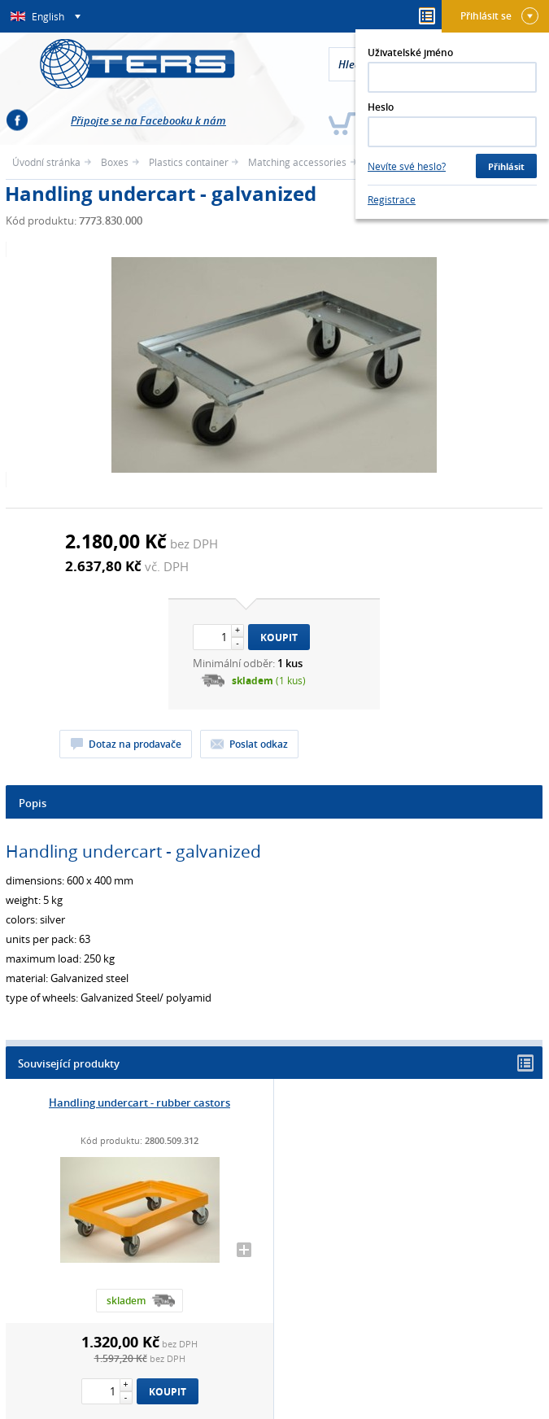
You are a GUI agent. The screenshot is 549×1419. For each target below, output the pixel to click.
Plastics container (189, 161)
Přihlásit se (499, 15)
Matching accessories (297, 161)
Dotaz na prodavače (135, 744)
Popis (32, 803)
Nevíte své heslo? (407, 165)
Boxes (115, 161)
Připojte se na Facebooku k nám (148, 120)
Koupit (279, 637)
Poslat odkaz (258, 744)
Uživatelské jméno (410, 52)
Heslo (381, 107)
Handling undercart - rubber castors (139, 1102)
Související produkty (276, 1063)
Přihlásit (506, 166)
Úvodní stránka (46, 161)
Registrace (392, 199)
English (49, 16)
